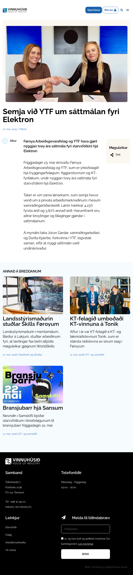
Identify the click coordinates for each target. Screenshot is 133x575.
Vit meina (10, 550)
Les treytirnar (85, 543)
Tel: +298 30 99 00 (15, 501)
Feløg (8, 534)
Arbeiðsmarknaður (15, 542)
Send (85, 554)
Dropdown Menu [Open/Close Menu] (128, 10)
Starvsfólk (11, 527)
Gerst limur (93, 10)
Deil (115, 155)
